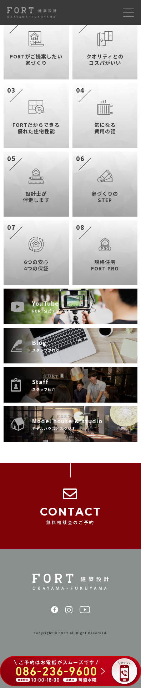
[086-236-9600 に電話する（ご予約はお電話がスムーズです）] (70, 672)
